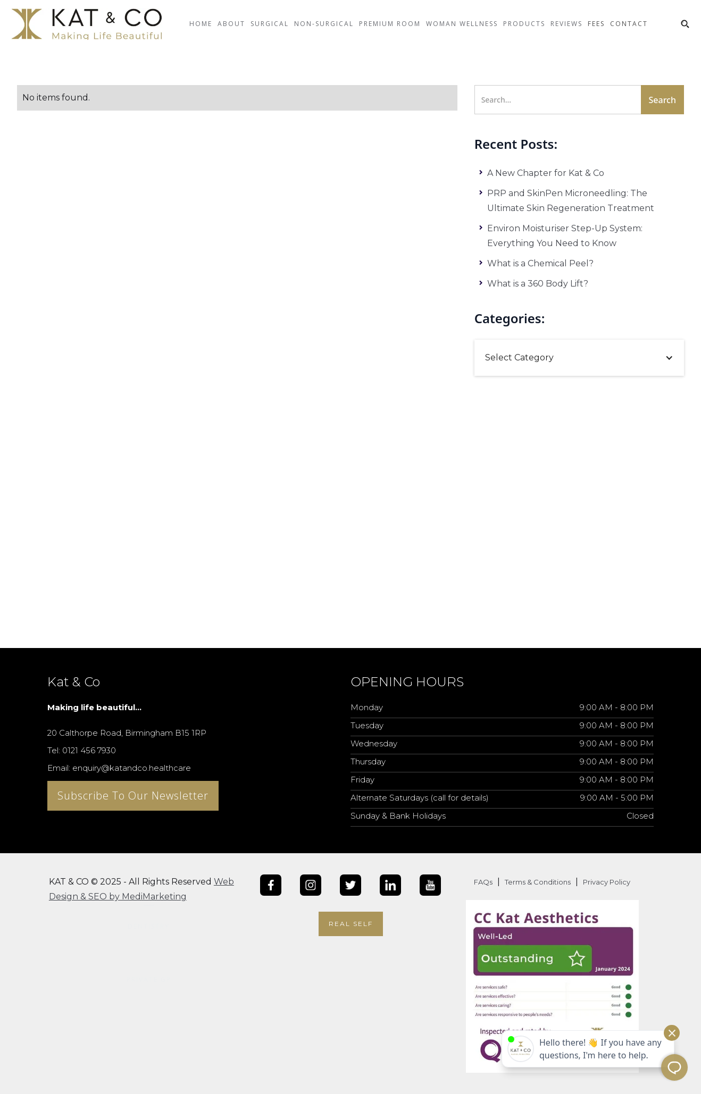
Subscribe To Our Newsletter (132, 795)
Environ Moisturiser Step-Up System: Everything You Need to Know (564, 235)
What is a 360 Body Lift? (537, 284)
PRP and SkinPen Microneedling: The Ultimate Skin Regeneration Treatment (570, 200)
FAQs (483, 882)
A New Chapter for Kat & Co (545, 173)
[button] (231, 32)
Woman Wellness (462, 23)
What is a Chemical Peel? (540, 263)
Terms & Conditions (538, 882)
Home (200, 23)
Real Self (351, 924)
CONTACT (629, 23)
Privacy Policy (606, 882)
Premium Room (390, 23)
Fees (596, 23)
